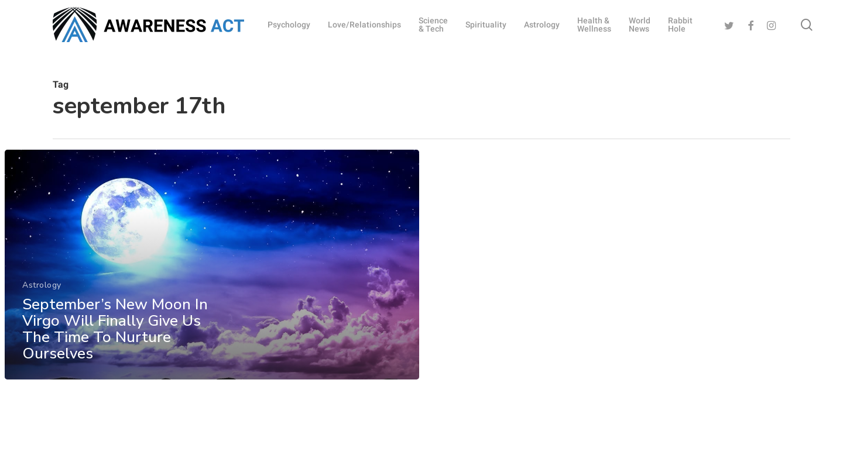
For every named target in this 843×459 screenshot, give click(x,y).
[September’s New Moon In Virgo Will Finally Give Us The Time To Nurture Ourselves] (211, 275)
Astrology (41, 295)
